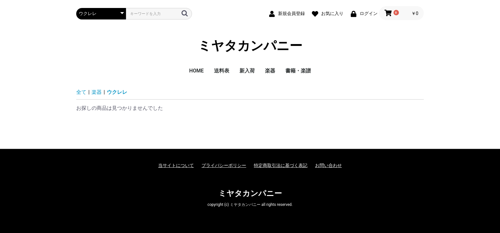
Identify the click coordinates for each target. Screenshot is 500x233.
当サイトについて (176, 165)
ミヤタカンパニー (250, 46)
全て (81, 92)
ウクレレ (117, 92)
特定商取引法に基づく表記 (280, 165)
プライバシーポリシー (224, 165)
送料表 (221, 71)
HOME (196, 71)
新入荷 (247, 71)
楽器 (270, 71)
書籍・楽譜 (298, 71)
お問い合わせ (328, 165)
